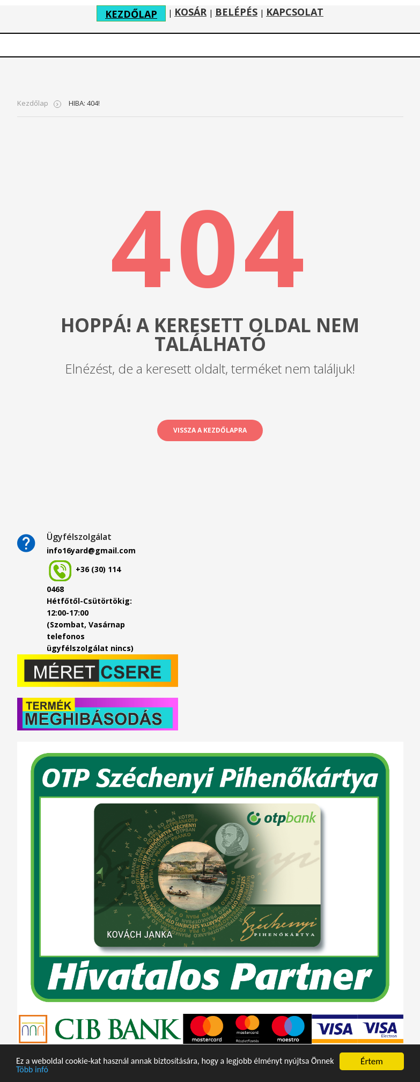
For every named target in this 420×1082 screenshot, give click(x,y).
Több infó (59, 1070)
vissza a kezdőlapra (210, 430)
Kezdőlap (32, 103)
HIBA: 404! (84, 103)
